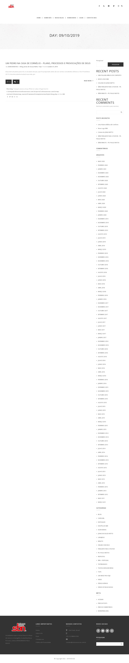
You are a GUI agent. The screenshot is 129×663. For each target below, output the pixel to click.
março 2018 (102, 291)
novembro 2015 (103, 391)
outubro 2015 (103, 395)
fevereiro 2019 (103, 253)
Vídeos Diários (103, 583)
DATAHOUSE (71, 659)
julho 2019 (101, 238)
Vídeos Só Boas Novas (105, 587)
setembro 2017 (103, 314)
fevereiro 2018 (103, 295)
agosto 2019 (102, 234)
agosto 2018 (102, 272)
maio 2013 (101, 479)
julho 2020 (101, 192)
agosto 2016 (102, 356)
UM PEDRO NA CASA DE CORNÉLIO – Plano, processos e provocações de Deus (48, 63)
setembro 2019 (103, 230)
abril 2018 (101, 288)
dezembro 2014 (103, 433)
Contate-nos (40, 639)
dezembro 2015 (103, 387)
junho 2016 (102, 364)
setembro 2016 (103, 353)
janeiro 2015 (102, 429)
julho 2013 (101, 471)
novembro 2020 (103, 177)
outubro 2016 (103, 349)
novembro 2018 (103, 261)
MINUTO (100, 541)
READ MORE (88, 81)
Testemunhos (102, 564)
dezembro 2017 (103, 303)
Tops (40, 67)
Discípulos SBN (103, 526)
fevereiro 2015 (103, 425)
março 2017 (102, 334)
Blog (21, 67)
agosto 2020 (102, 188)
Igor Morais (102, 530)
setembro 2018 (103, 268)
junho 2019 (102, 242)
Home (38, 630)
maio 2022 (101, 161)
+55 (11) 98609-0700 (72, 636)
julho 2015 (101, 406)
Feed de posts (102, 603)
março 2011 (102, 502)
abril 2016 (101, 372)
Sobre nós (39, 633)
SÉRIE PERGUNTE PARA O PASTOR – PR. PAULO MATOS (108, 88)
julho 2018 (101, 276)
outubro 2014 (103, 441)
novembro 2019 (103, 222)
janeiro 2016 (102, 383)
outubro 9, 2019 (52, 67)
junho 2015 (102, 410)
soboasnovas (13, 67)
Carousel (101, 518)
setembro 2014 (103, 445)
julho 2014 (101, 448)
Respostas (101, 556)
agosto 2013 (102, 468)
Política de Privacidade (43, 642)
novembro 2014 (103, 437)
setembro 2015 (103, 399)
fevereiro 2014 (103, 456)
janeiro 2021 (102, 169)
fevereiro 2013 (103, 487)
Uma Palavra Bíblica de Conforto (109, 75)
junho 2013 (102, 475)
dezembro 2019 (103, 219)
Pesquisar (99, 60)
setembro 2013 (103, 464)
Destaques (101, 522)
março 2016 (102, 376)
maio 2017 (101, 330)
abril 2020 (101, 203)
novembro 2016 (103, 345)
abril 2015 (101, 418)
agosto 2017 (102, 318)
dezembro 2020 (103, 173)
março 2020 (102, 207)
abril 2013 (101, 483)
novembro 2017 (103, 307)
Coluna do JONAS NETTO (106, 83)
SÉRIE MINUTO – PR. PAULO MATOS (108, 93)
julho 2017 (101, 322)
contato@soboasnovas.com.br (76, 642)
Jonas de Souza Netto (31, 67)
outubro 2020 (103, 180)
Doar (37, 636)
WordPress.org (103, 611)
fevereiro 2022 (103, 165)
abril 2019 (101, 245)
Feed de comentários (105, 607)
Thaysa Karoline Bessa (105, 568)
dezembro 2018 (103, 257)
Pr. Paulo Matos (103, 553)
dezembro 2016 (103, 341)
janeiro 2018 (102, 299)
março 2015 (102, 422)
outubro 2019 (103, 226)
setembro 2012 (103, 494)
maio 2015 (101, 414)
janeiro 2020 (102, 215)
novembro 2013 (103, 460)
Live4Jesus (101, 537)
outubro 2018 (103, 265)
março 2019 (102, 249)
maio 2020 (101, 200)
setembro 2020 (103, 184)
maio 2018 (101, 284)
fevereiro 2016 (103, 379)
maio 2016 (101, 368)
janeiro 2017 (102, 337)
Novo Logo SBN (103, 79)
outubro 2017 (103, 311)
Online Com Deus (104, 545)
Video (100, 579)
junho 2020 (102, 196)
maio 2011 (101, 498)
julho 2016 (101, 360)
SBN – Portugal (103, 560)
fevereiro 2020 (103, 211)
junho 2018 (102, 280)
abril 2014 (101, 452)
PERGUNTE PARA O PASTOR (106, 549)
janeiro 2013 (102, 491)
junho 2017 (102, 326)
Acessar (100, 599)
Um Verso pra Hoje (104, 576)
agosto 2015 (102, 402)
